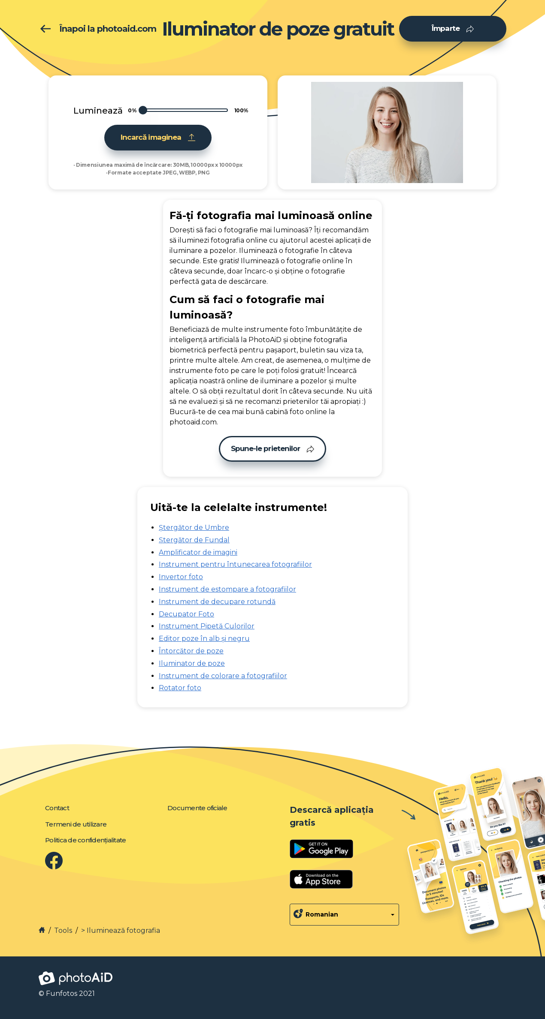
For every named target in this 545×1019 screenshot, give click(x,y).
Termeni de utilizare (75, 824)
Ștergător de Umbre (194, 527)
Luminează (98, 110)
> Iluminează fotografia (120, 930)
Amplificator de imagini (198, 552)
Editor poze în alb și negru (204, 638)
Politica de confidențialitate (85, 840)
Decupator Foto (186, 614)
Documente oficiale (197, 808)
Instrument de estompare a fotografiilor (227, 589)
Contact (57, 808)
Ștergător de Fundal (194, 540)
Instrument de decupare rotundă (217, 602)
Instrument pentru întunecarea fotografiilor (235, 564)
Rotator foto (180, 688)
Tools (63, 930)
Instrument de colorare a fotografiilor (223, 676)
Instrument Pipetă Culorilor (206, 626)
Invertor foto (181, 577)
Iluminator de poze (192, 663)
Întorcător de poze (191, 651)
